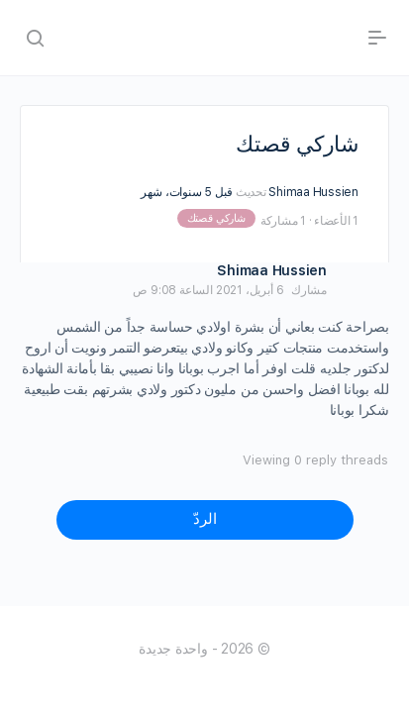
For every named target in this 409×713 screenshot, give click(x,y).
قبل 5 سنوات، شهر (187, 192)
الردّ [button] (205, 519)
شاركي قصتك (216, 218)
